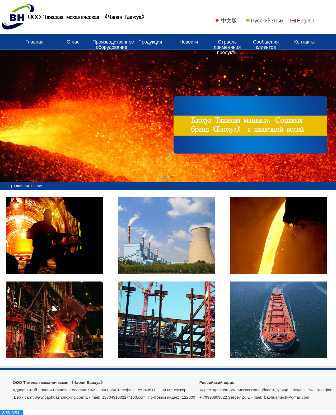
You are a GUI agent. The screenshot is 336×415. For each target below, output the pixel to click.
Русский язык (267, 20)
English (305, 20)
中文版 (229, 20)
